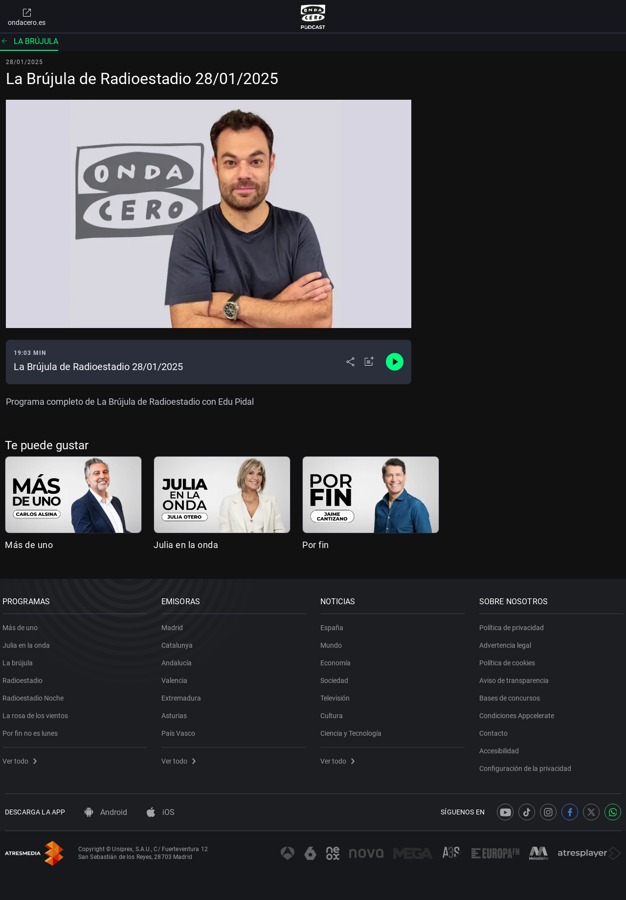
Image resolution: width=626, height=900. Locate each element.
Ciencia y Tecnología (353, 730)
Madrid (174, 624)
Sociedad (337, 677)
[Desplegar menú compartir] (350, 362)
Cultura (334, 712)
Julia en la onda (186, 545)
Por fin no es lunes (32, 730)
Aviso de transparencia (516, 677)
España (334, 624)
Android (106, 812)
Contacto (496, 730)
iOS (161, 812)
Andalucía (179, 659)
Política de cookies (509, 659)
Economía (338, 659)
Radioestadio (25, 677)
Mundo (333, 642)
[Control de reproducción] (394, 362)
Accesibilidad (501, 747)
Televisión (337, 695)
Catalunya (179, 642)
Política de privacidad (514, 624)
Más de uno (29, 545)
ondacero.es (26, 16)
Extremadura (183, 695)
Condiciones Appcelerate (519, 712)
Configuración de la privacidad (528, 765)
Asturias (176, 712)
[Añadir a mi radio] (369, 362)
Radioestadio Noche (35, 695)
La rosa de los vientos (37, 712)
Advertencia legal (508, 642)
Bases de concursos (512, 695)
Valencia (177, 677)
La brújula (29, 41)
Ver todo (22, 758)
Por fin (315, 545)
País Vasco (181, 730)
